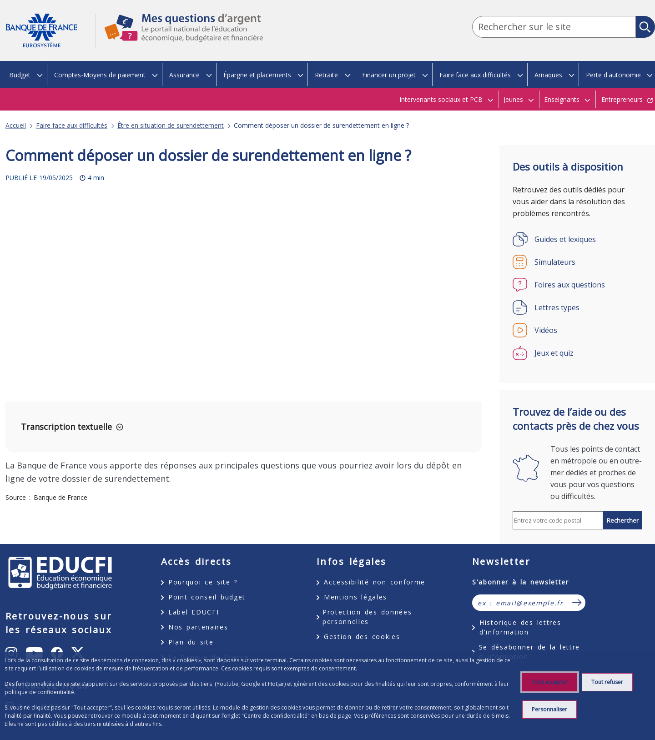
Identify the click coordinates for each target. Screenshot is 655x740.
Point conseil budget (207, 597)
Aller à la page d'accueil (50, 31)
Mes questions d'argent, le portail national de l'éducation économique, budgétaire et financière (179, 36)
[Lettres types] (577, 307)
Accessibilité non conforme (374, 582)
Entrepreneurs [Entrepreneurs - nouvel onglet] (622, 99)
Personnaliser (549, 709)
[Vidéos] (577, 330)
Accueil (15, 125)
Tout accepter (550, 682)
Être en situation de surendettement (170, 125)
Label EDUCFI (193, 612)
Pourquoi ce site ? (202, 582)
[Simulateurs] (577, 262)
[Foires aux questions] (577, 284)
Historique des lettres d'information (520, 627)
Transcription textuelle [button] (66, 426)
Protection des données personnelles (367, 617)
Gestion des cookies (362, 636)
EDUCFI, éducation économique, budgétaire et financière (60, 573)
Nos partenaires (198, 627)
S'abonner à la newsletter (520, 582)
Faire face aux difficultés (71, 125)
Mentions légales (355, 597)
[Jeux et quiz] (577, 353)
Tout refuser (607, 682)
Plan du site (191, 642)
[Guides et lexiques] (577, 239)
